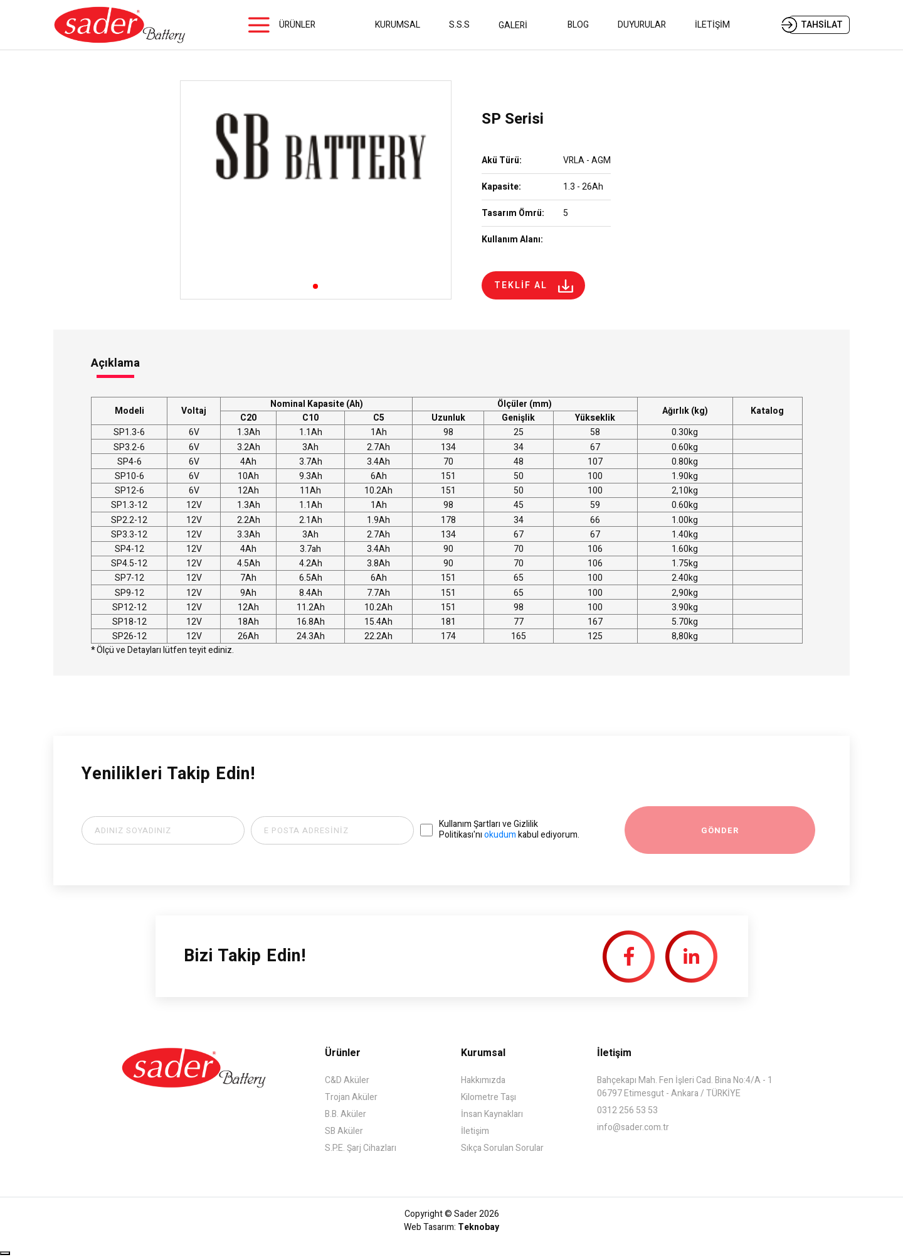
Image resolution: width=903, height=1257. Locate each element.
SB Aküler (344, 1131)
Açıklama (115, 363)
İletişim (475, 1131)
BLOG (578, 24)
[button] (315, 286)
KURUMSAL (397, 24)
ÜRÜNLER (297, 24)
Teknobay (478, 1227)
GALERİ (519, 25)
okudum (500, 834)
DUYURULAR (642, 24)
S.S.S (459, 24)
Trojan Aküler (351, 1097)
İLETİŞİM (712, 24)
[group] (316, 190)
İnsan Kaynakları (492, 1114)
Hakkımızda (483, 1080)
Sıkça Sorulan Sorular (502, 1148)
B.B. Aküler (345, 1114)
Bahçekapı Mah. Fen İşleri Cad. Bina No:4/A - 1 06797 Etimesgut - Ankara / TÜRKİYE (685, 1087)
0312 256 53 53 (627, 1110)
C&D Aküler (347, 1080)
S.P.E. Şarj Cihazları (360, 1148)
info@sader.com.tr (633, 1127)
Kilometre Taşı (488, 1097)
